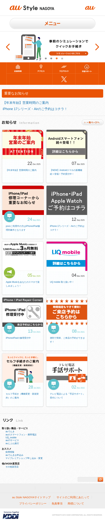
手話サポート (86, 67)
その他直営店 (12, 467)
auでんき (9, 431)
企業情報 (70, 488)
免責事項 (57, 503)
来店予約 (18, 79)
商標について (76, 503)
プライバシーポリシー (32, 503)
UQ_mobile (10, 437)
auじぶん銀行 (12, 443)
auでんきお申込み (14, 455)
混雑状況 (41, 79)
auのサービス (12, 440)
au (28, 488)
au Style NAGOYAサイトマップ (31, 497)
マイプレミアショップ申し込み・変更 (24, 458)
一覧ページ (92, 122)
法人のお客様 (48, 488)
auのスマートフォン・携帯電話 (20, 434)
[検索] (88, 479)
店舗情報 (18, 67)
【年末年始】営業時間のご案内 (26, 103)
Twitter (63, 79)
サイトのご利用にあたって (73, 497)
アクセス (41, 67)
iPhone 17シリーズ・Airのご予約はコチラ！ (35, 109)
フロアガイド (63, 67)
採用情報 (9, 452)
